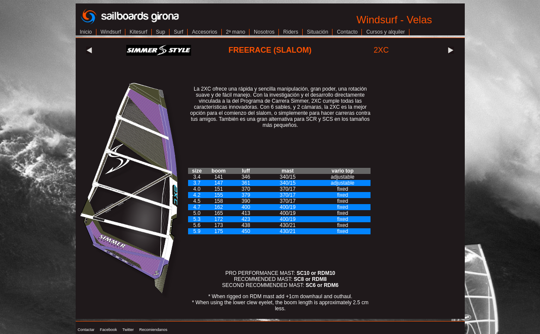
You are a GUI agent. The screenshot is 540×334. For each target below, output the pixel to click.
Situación (317, 32)
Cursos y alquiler (385, 32)
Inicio (86, 32)
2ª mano (235, 32)
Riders (290, 32)
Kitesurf (138, 32)
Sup (160, 32)
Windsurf (111, 32)
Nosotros (264, 32)
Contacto (347, 32)
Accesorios (204, 32)
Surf (178, 32)
